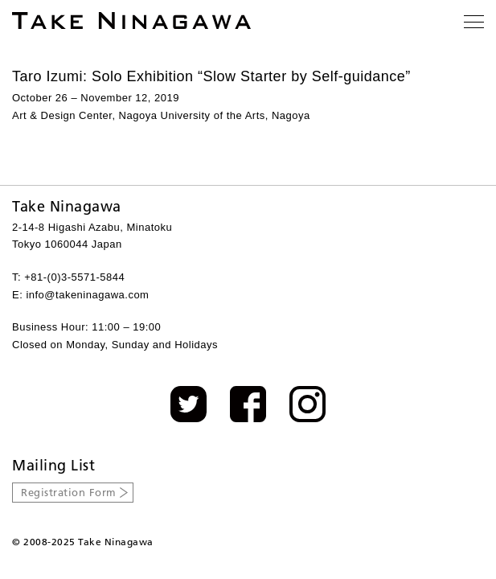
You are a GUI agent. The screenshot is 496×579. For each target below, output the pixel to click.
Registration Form (69, 492)
